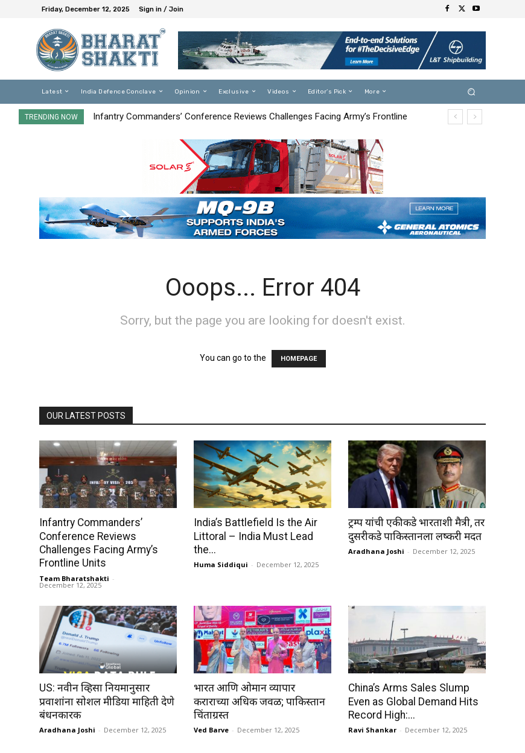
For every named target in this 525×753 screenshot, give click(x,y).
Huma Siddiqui (221, 563)
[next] (474, 116)
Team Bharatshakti (74, 577)
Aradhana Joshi (376, 550)
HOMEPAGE (299, 359)
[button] (471, 91)
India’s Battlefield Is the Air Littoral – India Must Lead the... (254, 535)
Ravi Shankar (372, 728)
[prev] (455, 116)
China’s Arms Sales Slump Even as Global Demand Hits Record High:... (411, 700)
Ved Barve (211, 715)
